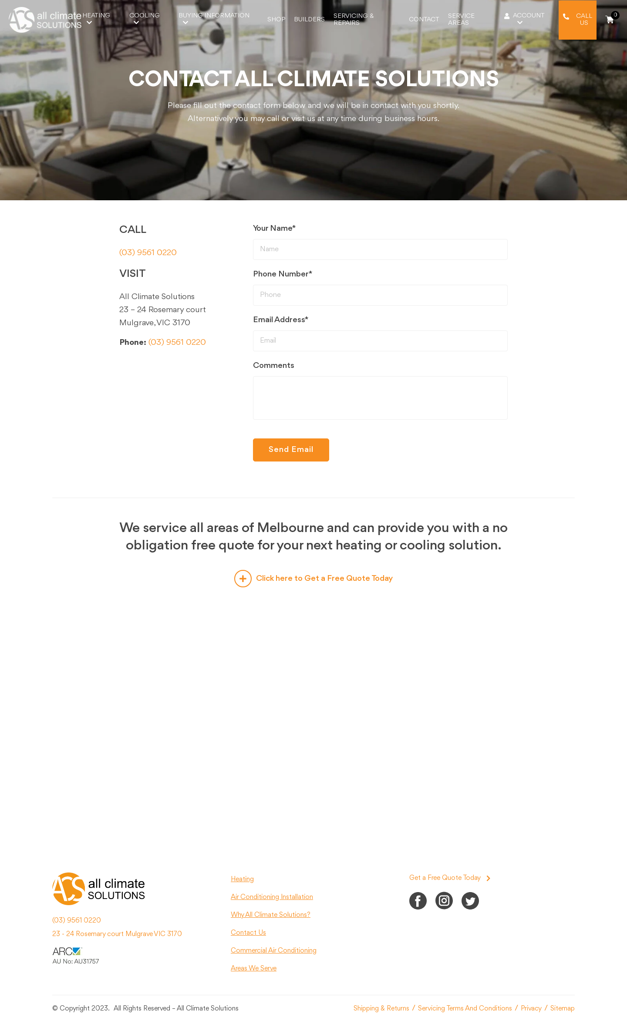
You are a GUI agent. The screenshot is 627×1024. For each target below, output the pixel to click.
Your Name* (274, 228)
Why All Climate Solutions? (270, 915)
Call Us (584, 20)
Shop (276, 20)
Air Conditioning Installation (272, 897)
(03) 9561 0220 (148, 253)
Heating (96, 19)
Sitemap (562, 1008)
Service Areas (461, 20)
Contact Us (248, 933)
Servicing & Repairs (354, 20)
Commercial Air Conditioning (274, 950)
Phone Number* (283, 274)
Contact (424, 20)
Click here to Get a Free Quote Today (313, 578)
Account (528, 19)
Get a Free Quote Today (449, 878)
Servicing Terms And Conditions (465, 1008)
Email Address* (281, 320)
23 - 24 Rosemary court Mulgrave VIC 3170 (117, 934)
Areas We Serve (253, 968)
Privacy (531, 1008)
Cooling (144, 19)
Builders (309, 20)
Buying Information (214, 19)
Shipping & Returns (381, 1008)
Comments (273, 365)
